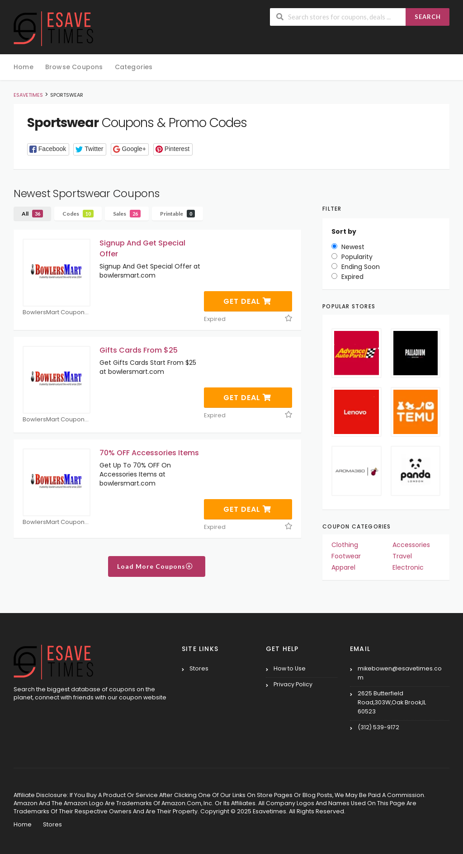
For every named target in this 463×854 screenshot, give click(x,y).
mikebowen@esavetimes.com (400, 673)
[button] (48, 149)
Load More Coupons (155, 566)
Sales (127, 213)
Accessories (411, 544)
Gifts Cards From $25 (138, 350)
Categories (134, 66)
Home (23, 66)
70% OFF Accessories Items (149, 453)
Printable (177, 213)
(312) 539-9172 (378, 727)
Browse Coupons (74, 66)
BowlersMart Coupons (56, 312)
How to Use (290, 668)
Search (428, 16)
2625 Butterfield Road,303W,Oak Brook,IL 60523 (392, 702)
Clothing (344, 544)
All (32, 213)
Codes (78, 213)
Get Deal (247, 301)
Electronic (408, 567)
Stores (198, 668)
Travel (402, 556)
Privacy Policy (293, 684)
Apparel (343, 567)
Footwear (346, 556)
